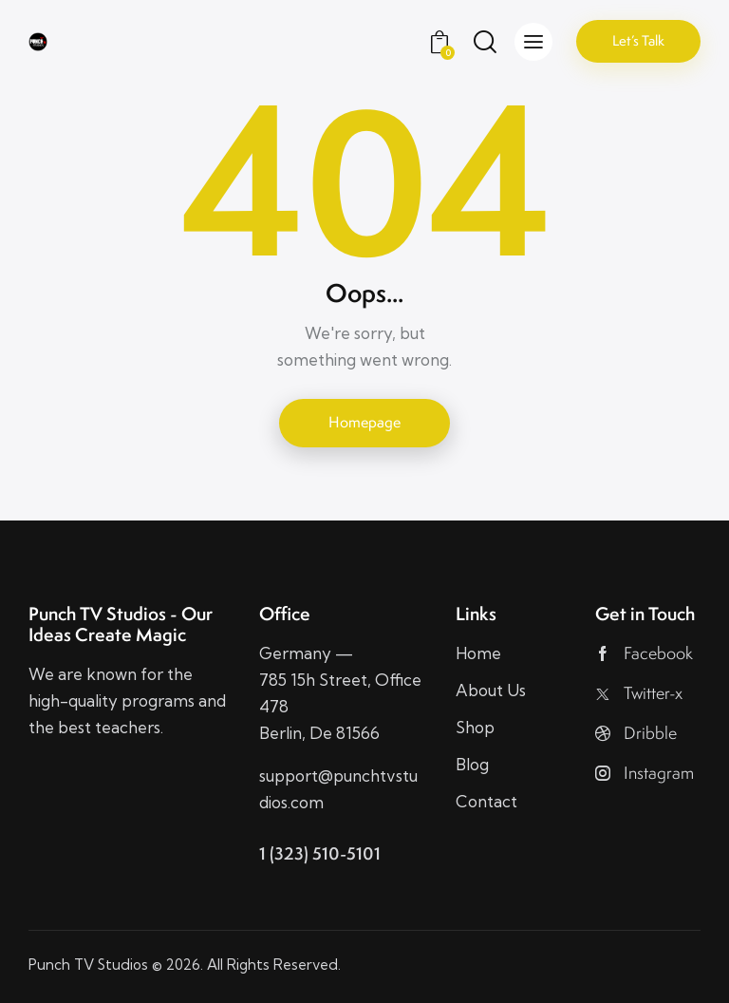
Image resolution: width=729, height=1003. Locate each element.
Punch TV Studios (88, 965)
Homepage (364, 422)
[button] (533, 42)
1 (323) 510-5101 (320, 853)
